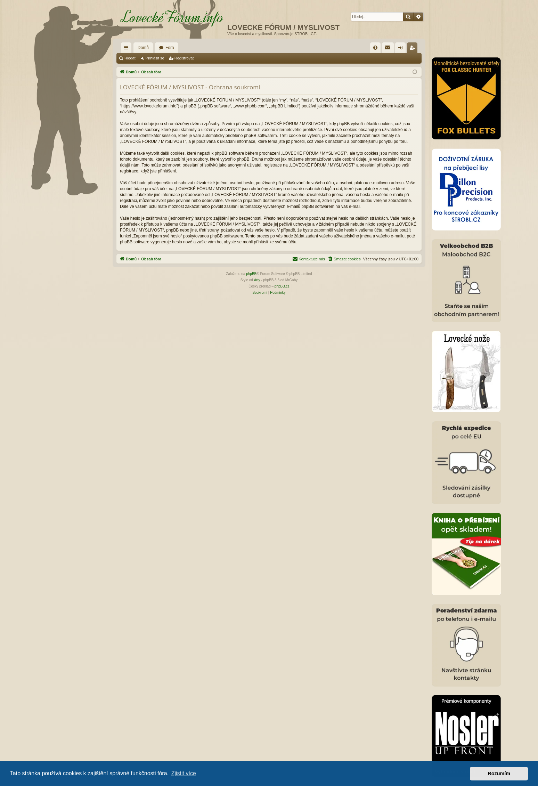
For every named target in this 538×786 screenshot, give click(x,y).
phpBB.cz (282, 286)
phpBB (251, 274)
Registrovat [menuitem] (413, 49)
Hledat (130, 58)
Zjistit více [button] (183, 773)
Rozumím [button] (499, 773)
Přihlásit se (155, 58)
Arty (257, 280)
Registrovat (184, 58)
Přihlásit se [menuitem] (402, 49)
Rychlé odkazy (127, 49)
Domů (143, 47)
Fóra (169, 47)
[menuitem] (375, 47)
